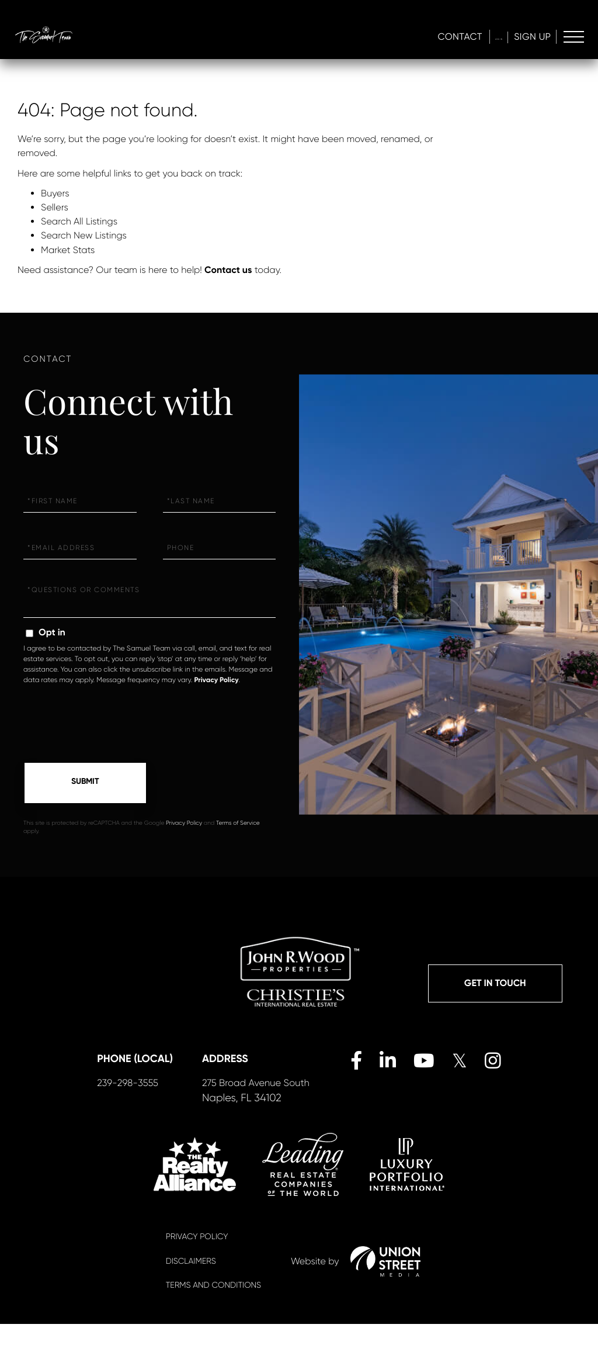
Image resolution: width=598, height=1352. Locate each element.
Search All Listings (79, 221)
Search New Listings (84, 235)
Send (85, 783)
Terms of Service (238, 824)
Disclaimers (191, 1289)
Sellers (54, 207)
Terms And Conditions (213, 1313)
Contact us (228, 270)
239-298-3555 (142, 1110)
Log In (484, 38)
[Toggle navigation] (573, 39)
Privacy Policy (216, 680)
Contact (431, 38)
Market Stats (68, 249)
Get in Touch (495, 985)
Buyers (55, 193)
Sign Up (530, 38)
